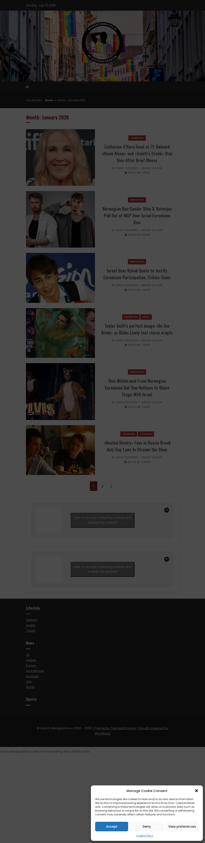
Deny (147, 826)
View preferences (182, 826)
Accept (112, 826)
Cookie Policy (144, 835)
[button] (196, 791)
